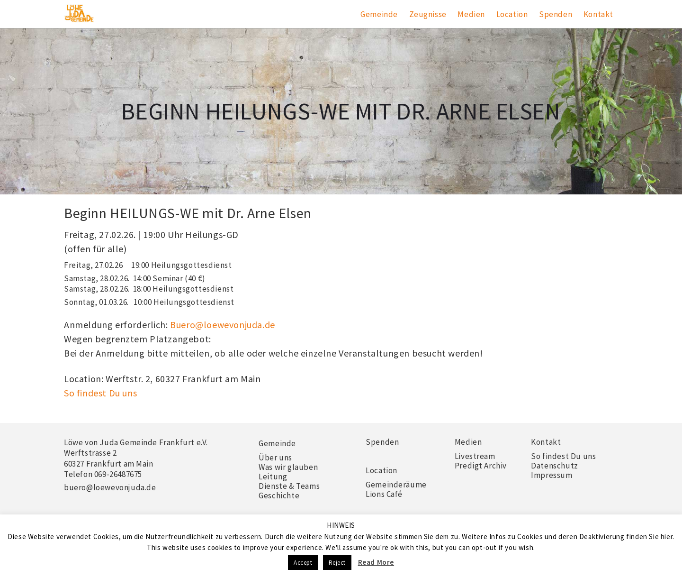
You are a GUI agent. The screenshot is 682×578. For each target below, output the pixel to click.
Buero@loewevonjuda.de (222, 324)
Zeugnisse (428, 14)
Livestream (475, 456)
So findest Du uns (100, 393)
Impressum (551, 475)
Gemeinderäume (396, 484)
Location (512, 14)
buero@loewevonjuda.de (110, 487)
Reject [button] (337, 563)
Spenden (555, 14)
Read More (376, 562)
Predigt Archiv (481, 465)
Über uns (275, 457)
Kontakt (598, 14)
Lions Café (384, 494)
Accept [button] (303, 563)
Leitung (273, 476)
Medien (471, 14)
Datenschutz (554, 465)
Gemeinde (379, 14)
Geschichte (279, 495)
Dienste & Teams (289, 486)
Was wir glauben (288, 467)
